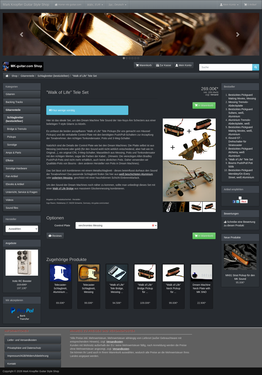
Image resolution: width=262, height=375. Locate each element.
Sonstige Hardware (16, 168)
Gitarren (10, 94)
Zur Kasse (163, 65)
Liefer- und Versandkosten (22, 340)
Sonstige (11, 144)
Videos (9, 200)
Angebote (11, 243)
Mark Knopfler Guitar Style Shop (26, 4)
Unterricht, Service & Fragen (22, 192)
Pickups (11, 136)
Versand (214, 94)
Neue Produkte (232, 237)
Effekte (9, 160)
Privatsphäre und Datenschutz (24, 347)
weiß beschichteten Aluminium (136, 174)
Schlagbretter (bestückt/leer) (53, 75)
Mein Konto (183, 65)
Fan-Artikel (12, 176)
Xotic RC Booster (21, 281)
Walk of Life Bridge (63, 188)
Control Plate (62, 225)
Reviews (55, 235)
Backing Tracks (14, 102)
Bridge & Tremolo (16, 129)
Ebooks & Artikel (15, 184)
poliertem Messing (62, 177)
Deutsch (117, 4)
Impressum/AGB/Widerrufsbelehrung (27, 355)
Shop (15, 75)
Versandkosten (114, 341)
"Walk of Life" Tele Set (84, 75)
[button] (22, 34)
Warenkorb (144, 65)
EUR (95, 4)
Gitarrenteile (27, 75)
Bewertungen (231, 213)
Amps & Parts (13, 152)
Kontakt (11, 363)
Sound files (12, 207)
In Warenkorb (204, 105)
